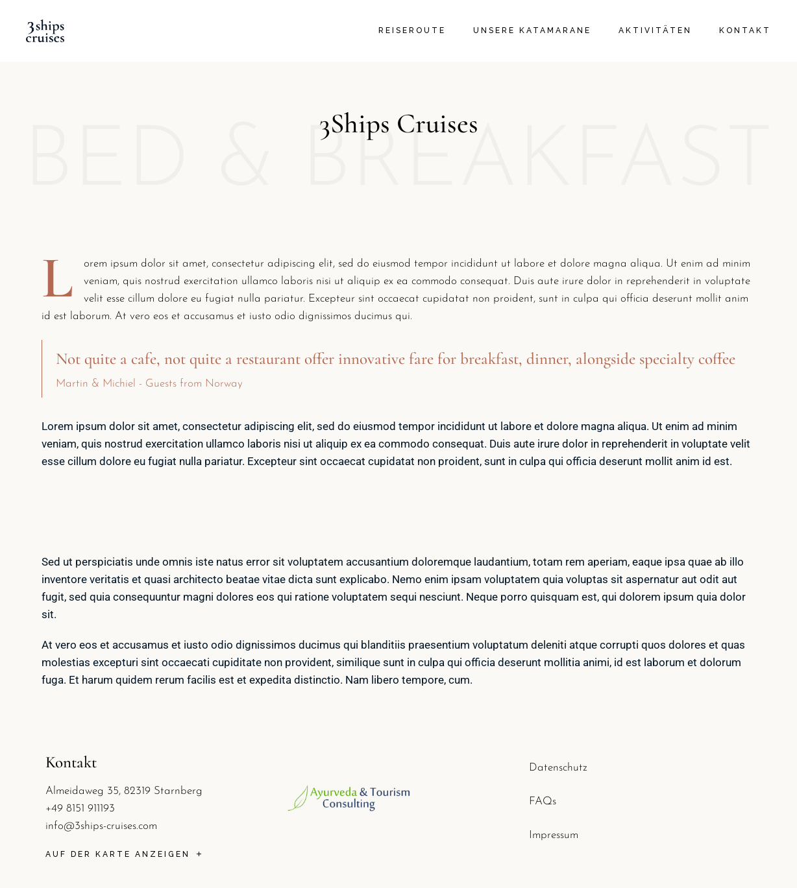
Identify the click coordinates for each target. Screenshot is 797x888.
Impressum (553, 835)
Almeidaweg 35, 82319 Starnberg (123, 791)
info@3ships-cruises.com (101, 826)
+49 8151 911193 (80, 808)
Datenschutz (558, 767)
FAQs (542, 801)
